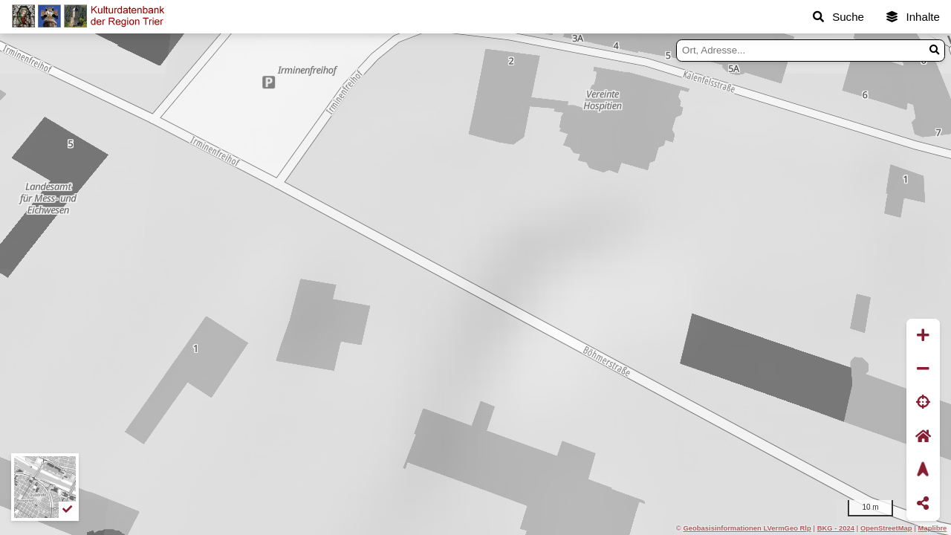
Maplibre (932, 528)
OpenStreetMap (886, 528)
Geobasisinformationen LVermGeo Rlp (747, 528)
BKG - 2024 (835, 528)
